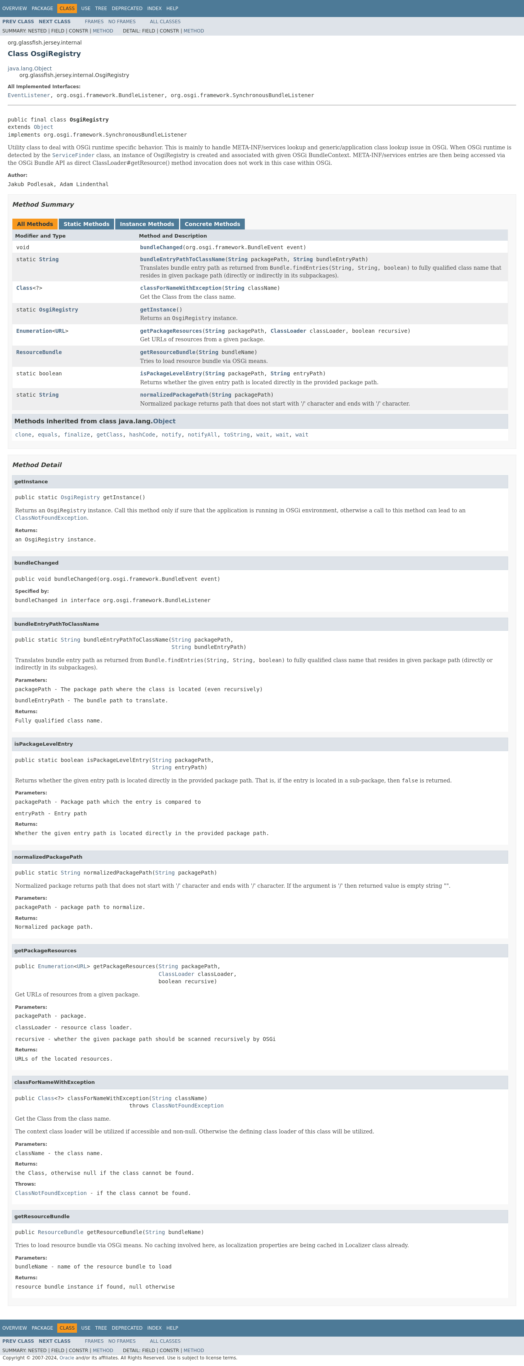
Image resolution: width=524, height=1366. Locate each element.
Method (103, 31)
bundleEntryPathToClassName (182, 259)
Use (85, 8)
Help (172, 8)
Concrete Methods (213, 224)
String (49, 259)
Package (42, 8)
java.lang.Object (30, 68)
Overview (14, 8)
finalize (77, 434)
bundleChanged (161, 247)
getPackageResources (171, 331)
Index (154, 8)
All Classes (165, 21)
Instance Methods (147, 224)
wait (263, 434)
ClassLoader (288, 331)
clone (23, 434)
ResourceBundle (39, 352)
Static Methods (86, 224)
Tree (101, 8)
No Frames (122, 21)
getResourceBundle (167, 352)
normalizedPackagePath (174, 395)
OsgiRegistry (58, 309)
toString (237, 434)
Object (43, 127)
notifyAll (202, 434)
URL (60, 331)
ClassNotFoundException (188, 1105)
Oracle (67, 1358)
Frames (94, 21)
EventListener (29, 95)
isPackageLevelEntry (171, 373)
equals (48, 434)
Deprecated (127, 8)
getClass (110, 434)
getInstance (158, 309)
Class (24, 288)
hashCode (142, 434)
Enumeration (34, 331)
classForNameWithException (181, 288)
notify (171, 434)
